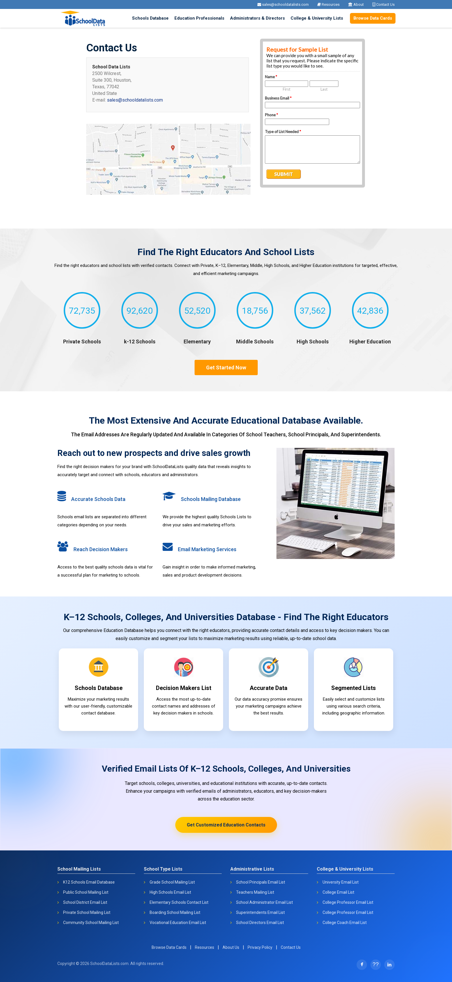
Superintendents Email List (260, 912)
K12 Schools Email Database (89, 882)
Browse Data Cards (372, 18)
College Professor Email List (348, 902)
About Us (231, 947)
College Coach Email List (345, 922)
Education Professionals (199, 18)
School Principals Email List (260, 882)
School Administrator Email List (264, 902)
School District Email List (85, 902)
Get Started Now (226, 367)
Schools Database (150, 18)
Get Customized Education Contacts (226, 825)
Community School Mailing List (91, 922)
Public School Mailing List (85, 892)
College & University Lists (317, 18)
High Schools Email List (170, 892)
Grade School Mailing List (172, 882)
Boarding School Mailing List (175, 912)
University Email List (341, 882)
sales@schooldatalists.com (283, 4)
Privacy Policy (260, 947)
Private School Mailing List (86, 912)
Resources (328, 4)
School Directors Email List (260, 922)
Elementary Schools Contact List (179, 902)
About (356, 4)
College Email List (338, 892)
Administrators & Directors (257, 18)
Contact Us (383, 4)
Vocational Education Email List (178, 922)
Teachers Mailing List (255, 892)
